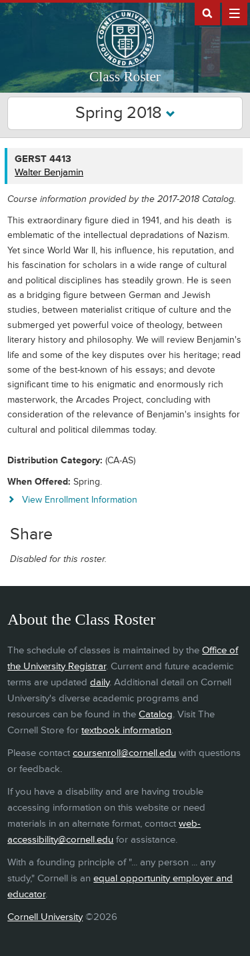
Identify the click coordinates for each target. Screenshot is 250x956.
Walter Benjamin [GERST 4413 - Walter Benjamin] (49, 172)
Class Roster (125, 77)
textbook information (126, 730)
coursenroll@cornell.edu (124, 753)
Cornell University (45, 917)
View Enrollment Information (79, 499)
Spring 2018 (125, 113)
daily (99, 682)
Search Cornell (207, 12)
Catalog (156, 714)
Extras (234, 12)
